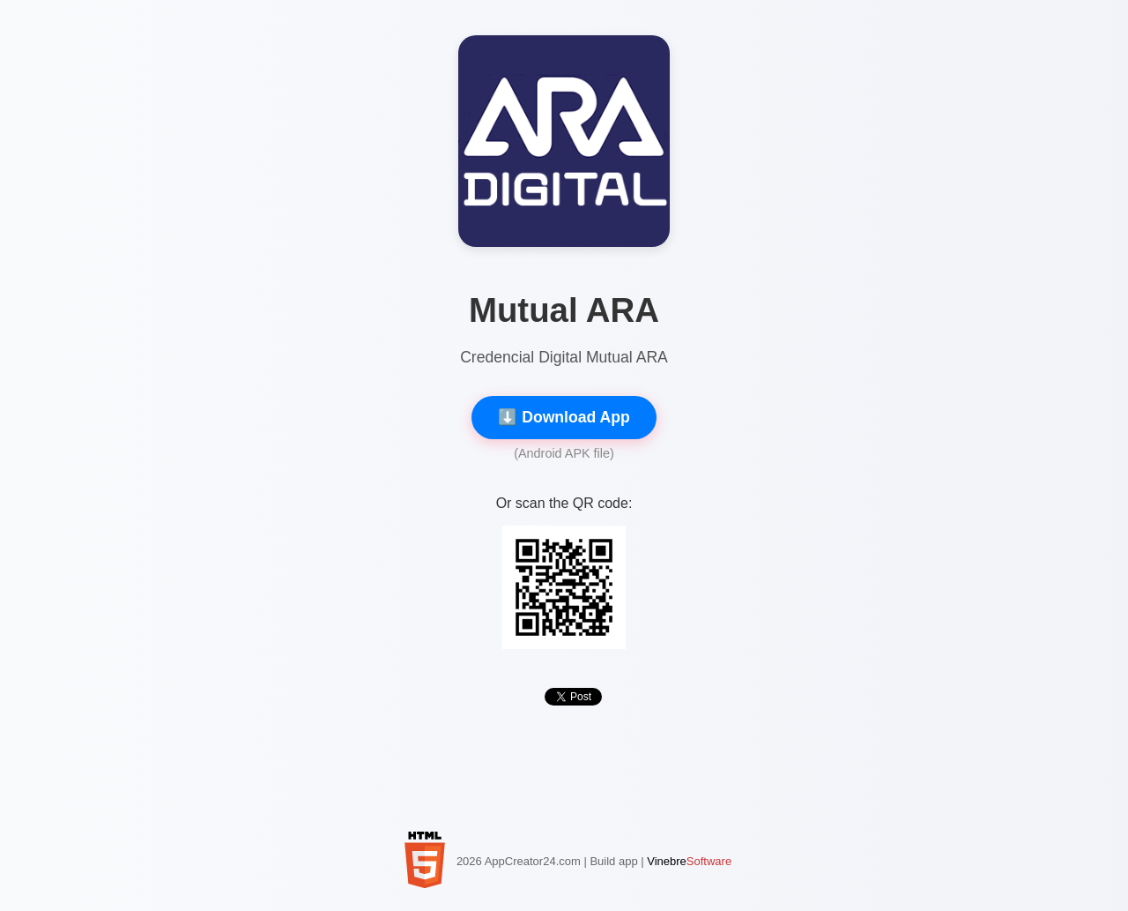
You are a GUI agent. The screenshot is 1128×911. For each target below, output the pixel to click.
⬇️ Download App (563, 417)
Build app (613, 861)
